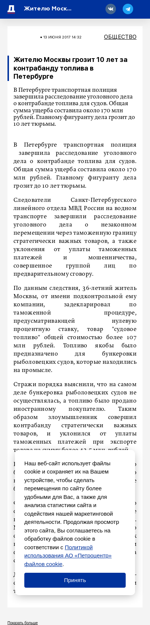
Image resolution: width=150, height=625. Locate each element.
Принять (75, 580)
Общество (120, 37)
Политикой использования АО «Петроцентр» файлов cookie (67, 555)
